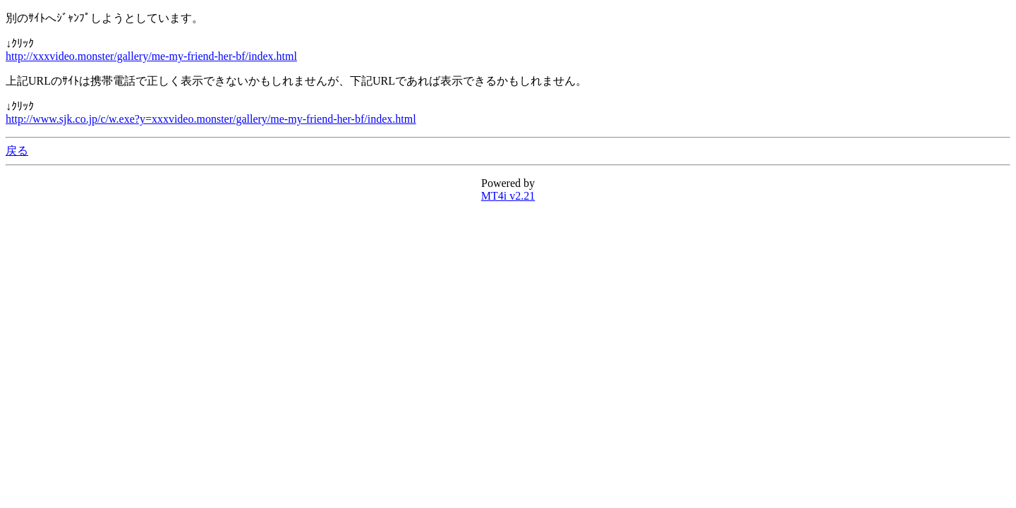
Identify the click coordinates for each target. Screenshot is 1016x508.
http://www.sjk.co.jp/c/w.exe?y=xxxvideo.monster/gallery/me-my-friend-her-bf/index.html (211, 119)
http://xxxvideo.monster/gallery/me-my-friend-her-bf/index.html (151, 56)
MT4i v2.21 (508, 196)
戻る (17, 151)
